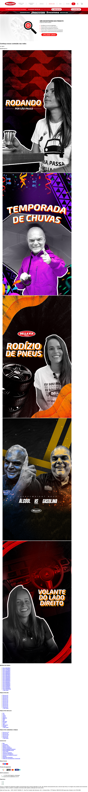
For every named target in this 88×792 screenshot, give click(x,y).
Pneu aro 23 (5, 705)
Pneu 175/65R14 (6, 669)
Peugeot (4, 722)
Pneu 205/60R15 (6, 683)
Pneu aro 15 (5, 696)
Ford (4, 714)
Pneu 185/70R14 (6, 675)
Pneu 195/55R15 (6, 676)
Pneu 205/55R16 (6, 680)
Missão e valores (6, 746)
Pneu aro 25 (5, 737)
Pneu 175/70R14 (6, 670)
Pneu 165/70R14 (6, 668)
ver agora (2, 46)
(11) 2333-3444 (49, 35)
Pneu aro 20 (5, 702)
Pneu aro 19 (5, 701)
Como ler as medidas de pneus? (10, 755)
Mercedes (5, 721)
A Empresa (5, 744)
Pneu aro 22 (5, 704)
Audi (4, 723)
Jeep (4, 720)
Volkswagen (5, 725)
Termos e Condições (7, 752)
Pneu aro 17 (5, 698)
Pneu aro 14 (5, 695)
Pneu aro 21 (5, 703)
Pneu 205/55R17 (6, 682)
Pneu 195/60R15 (6, 678)
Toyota (4, 715)
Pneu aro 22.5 (6, 734)
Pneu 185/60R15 (6, 671)
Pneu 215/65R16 (6, 685)
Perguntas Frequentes (8, 757)
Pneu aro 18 (5, 700)
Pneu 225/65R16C (7, 689)
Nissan (4, 716)
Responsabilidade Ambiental (9, 749)
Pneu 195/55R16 (6, 677)
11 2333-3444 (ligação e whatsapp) (11, 775)
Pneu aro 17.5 (6, 732)
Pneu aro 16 (5, 697)
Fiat (3, 713)
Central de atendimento (8, 753)
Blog (4, 743)
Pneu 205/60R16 (6, 684)
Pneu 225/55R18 (6, 687)
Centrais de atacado (7, 748)
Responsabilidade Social (8, 750)
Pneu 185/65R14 (6, 672)
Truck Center (5, 751)
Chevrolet (5, 717)
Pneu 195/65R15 (6, 679)
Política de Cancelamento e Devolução (11, 758)
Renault (4, 726)
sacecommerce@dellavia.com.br (10, 776)
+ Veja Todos (5, 690)
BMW (4, 719)
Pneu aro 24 (5, 707)
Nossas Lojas (6, 745)
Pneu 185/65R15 (6, 673)
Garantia (4, 756)
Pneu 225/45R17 (6, 686)
